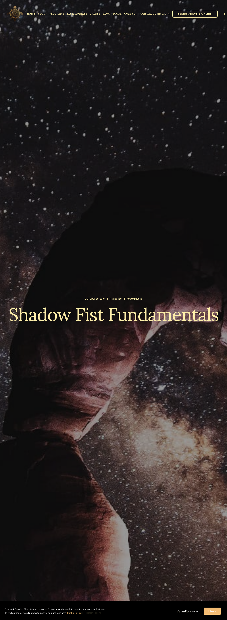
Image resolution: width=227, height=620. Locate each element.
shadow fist (29, 397)
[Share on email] (103, 418)
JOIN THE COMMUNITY (155, 13)
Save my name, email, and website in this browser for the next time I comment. (58, 513)
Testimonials (77, 13)
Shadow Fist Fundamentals (43, 150)
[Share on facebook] (67, 418)
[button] (225, 13)
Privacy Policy (156, 598)
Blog (106, 13)
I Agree (212, 611)
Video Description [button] (85, 135)
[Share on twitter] (71, 418)
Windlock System (142, 220)
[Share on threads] (76, 418)
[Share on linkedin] (85, 418)
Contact (130, 13)
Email (118, 492)
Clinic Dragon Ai (140, 598)
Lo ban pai (13, 397)
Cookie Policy (74, 613)
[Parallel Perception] (15, 14)
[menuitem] (31, 13)
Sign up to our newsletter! (38, 538)
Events (95, 13)
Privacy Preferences (188, 611)
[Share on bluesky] (94, 418)
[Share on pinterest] (80, 418)
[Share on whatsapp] (90, 418)
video (44, 397)
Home (31, 13)
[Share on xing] (99, 418)
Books (117, 13)
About (42, 13)
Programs (56, 13)
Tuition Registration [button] (125, 281)
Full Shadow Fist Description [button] (45, 284)
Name (18, 492)
